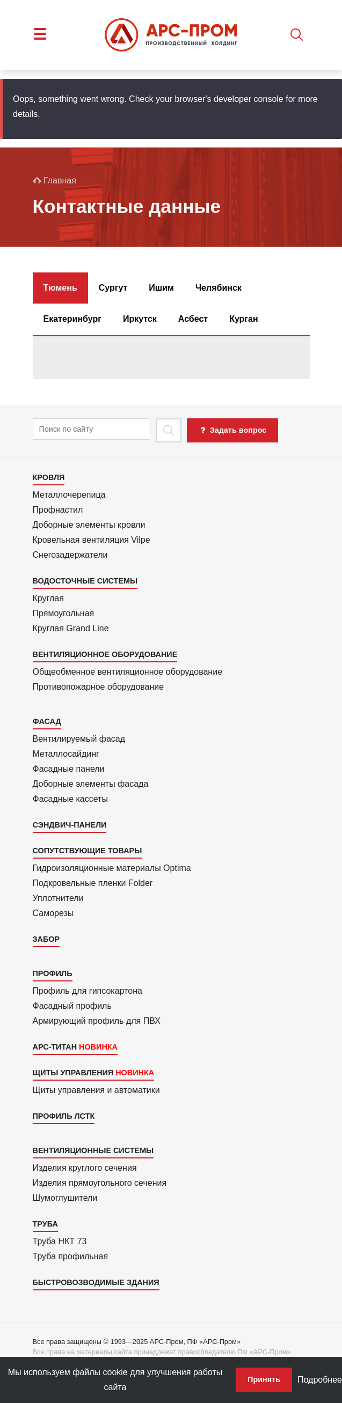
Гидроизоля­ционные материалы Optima (112, 868)
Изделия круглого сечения (85, 1167)
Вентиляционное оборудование (105, 654)
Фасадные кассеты (70, 798)
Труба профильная (70, 1256)
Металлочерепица (69, 494)
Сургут (113, 287)
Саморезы (53, 913)
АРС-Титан (55, 1047)
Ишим (161, 287)
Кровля (49, 477)
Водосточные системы (85, 581)
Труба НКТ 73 (60, 1241)
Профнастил (58, 509)
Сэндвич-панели (70, 825)
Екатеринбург (72, 318)
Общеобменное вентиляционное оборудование (128, 671)
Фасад (47, 721)
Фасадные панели (69, 768)
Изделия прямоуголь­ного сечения (100, 1182)
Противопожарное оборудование (98, 686)
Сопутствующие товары (87, 850)
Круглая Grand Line (71, 628)
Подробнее (319, 1379)
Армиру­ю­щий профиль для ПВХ (97, 1020)
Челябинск (218, 287)
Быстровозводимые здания (96, 1282)
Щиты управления (73, 1072)
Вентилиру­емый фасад (79, 738)
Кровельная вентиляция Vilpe (91, 539)
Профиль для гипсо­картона (87, 990)
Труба (45, 1224)
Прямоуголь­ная (63, 613)
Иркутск (140, 318)
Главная (54, 180)
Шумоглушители (65, 1197)
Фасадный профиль (72, 1005)
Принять (264, 1379)
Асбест (193, 318)
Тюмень (60, 287)
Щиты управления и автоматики (96, 1090)
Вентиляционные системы (93, 1150)
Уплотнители (58, 898)
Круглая (48, 598)
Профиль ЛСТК (64, 1116)
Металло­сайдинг (66, 753)
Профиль (52, 973)
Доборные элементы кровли (89, 524)
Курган (243, 318)
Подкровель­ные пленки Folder (93, 883)
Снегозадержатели (70, 554)
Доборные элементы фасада (91, 783)
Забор (46, 939)
